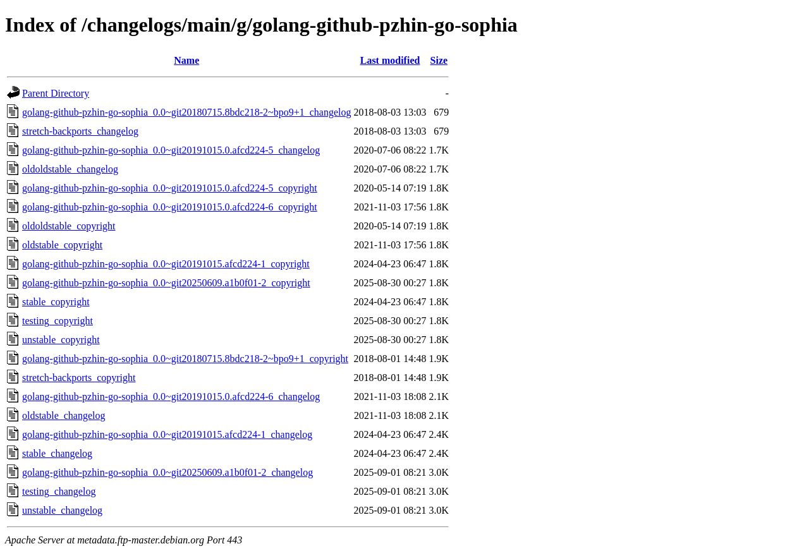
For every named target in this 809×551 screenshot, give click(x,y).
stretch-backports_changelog (80, 131)
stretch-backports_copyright (79, 377)
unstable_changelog (62, 510)
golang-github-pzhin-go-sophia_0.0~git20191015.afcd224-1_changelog (167, 434)
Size (439, 60)
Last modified (390, 60)
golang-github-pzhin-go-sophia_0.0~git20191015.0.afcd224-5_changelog (171, 150)
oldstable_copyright (62, 244)
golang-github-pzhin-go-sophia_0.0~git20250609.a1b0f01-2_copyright (166, 282)
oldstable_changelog (64, 415)
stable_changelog (57, 453)
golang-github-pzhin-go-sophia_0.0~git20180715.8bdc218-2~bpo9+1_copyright (185, 358)
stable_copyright (56, 301)
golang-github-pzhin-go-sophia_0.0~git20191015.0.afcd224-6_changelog (171, 396)
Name (186, 60)
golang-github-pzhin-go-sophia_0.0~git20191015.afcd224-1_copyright (166, 263)
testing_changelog (58, 491)
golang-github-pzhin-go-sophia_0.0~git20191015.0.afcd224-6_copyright (169, 207)
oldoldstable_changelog (70, 169)
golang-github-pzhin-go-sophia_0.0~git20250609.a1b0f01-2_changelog (167, 472)
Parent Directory (55, 93)
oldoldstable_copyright (69, 226)
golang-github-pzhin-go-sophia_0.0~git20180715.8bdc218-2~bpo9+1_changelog (186, 112)
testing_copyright (57, 320)
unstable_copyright (61, 339)
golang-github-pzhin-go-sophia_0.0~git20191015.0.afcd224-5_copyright (169, 188)
